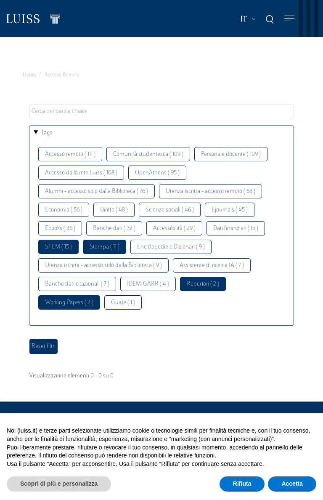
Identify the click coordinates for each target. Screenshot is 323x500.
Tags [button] (47, 133)
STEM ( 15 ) (58, 247)
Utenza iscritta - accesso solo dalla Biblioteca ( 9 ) (103, 265)
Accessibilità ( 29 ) (174, 228)
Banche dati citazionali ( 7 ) (77, 284)
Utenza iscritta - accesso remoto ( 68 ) (210, 191)
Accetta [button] (292, 483)
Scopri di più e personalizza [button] (59, 483)
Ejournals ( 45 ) (230, 210)
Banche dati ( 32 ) (114, 228)
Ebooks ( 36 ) (60, 228)
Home (29, 75)
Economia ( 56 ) (63, 210)
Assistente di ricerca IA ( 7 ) (212, 265)
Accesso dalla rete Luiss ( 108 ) (81, 173)
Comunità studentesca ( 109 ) (148, 154)
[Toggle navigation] (289, 19)
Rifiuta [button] (242, 483)
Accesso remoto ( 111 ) (70, 154)
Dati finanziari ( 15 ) (235, 228)
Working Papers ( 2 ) (69, 302)
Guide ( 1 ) (123, 302)
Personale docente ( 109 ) (231, 154)
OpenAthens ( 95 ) (157, 173)
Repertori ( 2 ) (203, 284)
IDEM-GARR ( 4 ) (148, 284)
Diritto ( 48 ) (114, 210)
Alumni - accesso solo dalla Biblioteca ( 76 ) (96, 191)
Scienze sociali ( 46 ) (170, 210)
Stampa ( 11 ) (104, 247)
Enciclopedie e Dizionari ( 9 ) (171, 247)
